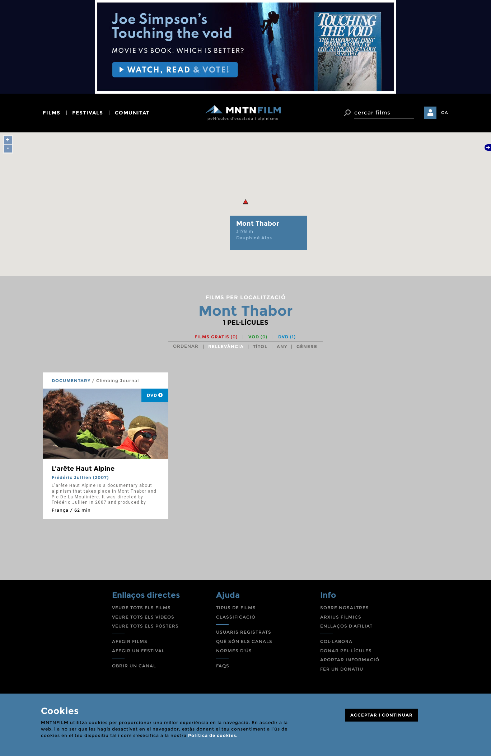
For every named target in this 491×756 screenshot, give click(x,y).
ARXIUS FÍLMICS (340, 617)
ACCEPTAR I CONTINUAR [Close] (381, 715)
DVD (287, 336)
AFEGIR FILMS (130, 641)
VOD (257, 336)
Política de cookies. (213, 735)
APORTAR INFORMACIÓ (349, 659)
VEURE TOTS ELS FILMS (141, 607)
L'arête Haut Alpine (83, 469)
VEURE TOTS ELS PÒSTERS (145, 626)
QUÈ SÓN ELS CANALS (244, 641)
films (51, 112)
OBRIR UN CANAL (134, 665)
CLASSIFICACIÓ (236, 617)
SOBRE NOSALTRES (344, 607)
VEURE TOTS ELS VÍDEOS (143, 617)
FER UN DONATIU (341, 669)
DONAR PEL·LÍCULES (346, 650)
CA (444, 112)
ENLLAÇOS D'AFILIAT (346, 626)
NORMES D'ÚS (234, 650)
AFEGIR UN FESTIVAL (138, 650)
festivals (87, 112)
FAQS (222, 665)
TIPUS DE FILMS (236, 607)
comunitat (132, 112)
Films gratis (216, 336)
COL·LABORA (336, 641)
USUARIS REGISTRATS (243, 632)
